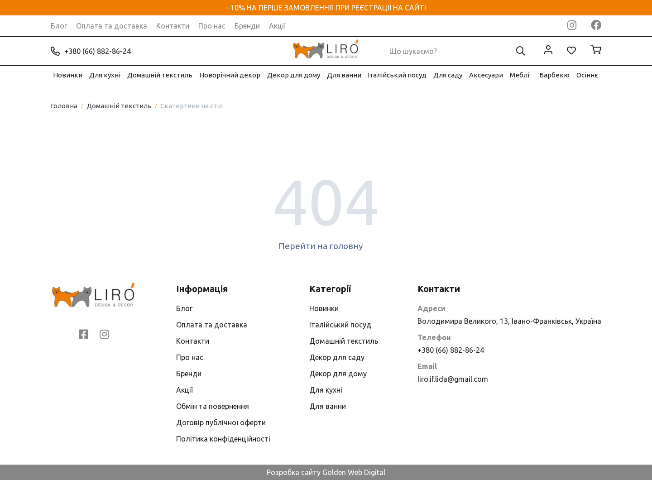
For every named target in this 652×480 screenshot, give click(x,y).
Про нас (211, 26)
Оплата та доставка (111, 26)
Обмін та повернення (212, 406)
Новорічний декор (229, 75)
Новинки (67, 75)
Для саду (447, 75)
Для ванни (344, 75)
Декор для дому (293, 75)
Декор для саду (336, 357)
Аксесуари (486, 75)
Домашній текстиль (159, 75)
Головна (64, 106)
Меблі (519, 75)
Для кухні (104, 75)
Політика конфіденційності (223, 439)
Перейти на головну (326, 246)
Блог (59, 26)
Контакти (172, 26)
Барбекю (554, 75)
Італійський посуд (397, 75)
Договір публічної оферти (221, 422)
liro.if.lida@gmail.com (452, 379)
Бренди (247, 26)
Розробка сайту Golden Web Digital (326, 472)
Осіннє (587, 75)
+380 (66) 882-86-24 (91, 51)
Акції (277, 26)
